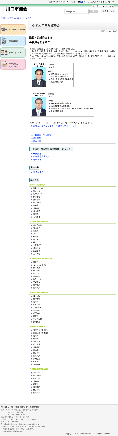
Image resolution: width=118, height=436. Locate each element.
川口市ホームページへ (103, 6)
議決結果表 (38, 172)
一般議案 (37, 153)
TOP (3, 18)
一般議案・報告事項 (42, 135)
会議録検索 (13, 41)
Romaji (113, 2)
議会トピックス (24, 18)
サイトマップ (108, 10)
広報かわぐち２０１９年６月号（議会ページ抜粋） (57, 126)
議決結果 (37, 138)
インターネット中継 (17, 30)
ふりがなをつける (95, 2)
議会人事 (37, 141)
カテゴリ (11, 18)
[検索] (75, 12)
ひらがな (106, 2)
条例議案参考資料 (41, 156)
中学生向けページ (16, 53)
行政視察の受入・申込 (13, 65)
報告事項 (37, 159)
